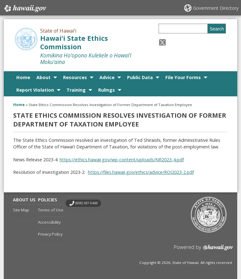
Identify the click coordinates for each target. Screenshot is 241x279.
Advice (107, 77)
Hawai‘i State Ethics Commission (74, 42)
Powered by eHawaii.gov (203, 250)
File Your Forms (183, 77)
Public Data (140, 77)
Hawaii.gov (24, 8)
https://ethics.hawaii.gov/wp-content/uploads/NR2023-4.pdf (122, 160)
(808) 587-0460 (86, 203)
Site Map (21, 210)
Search (217, 28)
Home (23, 77)
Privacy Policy (50, 234)
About (43, 77)
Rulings (106, 90)
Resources (75, 77)
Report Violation (35, 90)
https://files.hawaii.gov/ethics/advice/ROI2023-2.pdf (141, 172)
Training (76, 90)
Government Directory (215, 8)
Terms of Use (50, 210)
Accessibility (49, 222)
